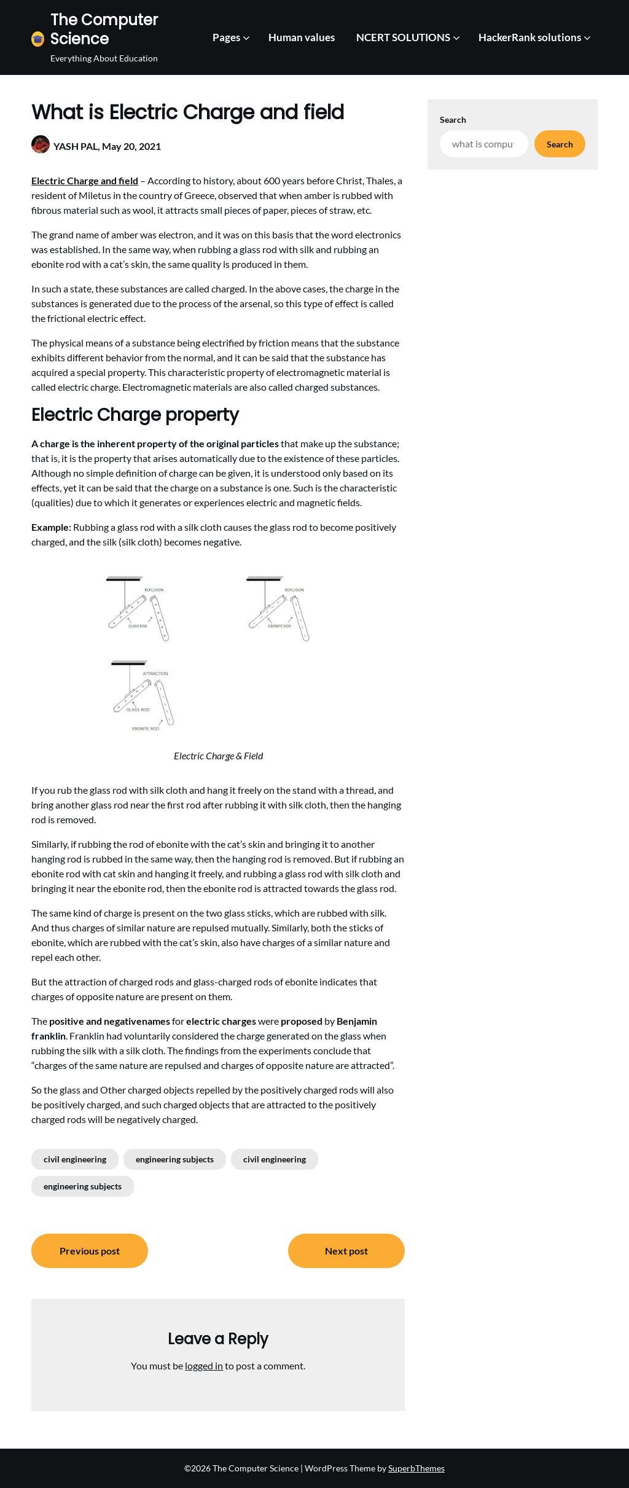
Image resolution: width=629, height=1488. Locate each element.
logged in (204, 1365)
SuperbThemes (416, 1468)
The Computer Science (104, 29)
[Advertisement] (512, 252)
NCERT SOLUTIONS (403, 37)
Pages (226, 37)
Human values (301, 37)
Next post (346, 1250)
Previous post (90, 1250)
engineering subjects (175, 1159)
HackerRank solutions (530, 37)
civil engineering (75, 1159)
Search (453, 119)
